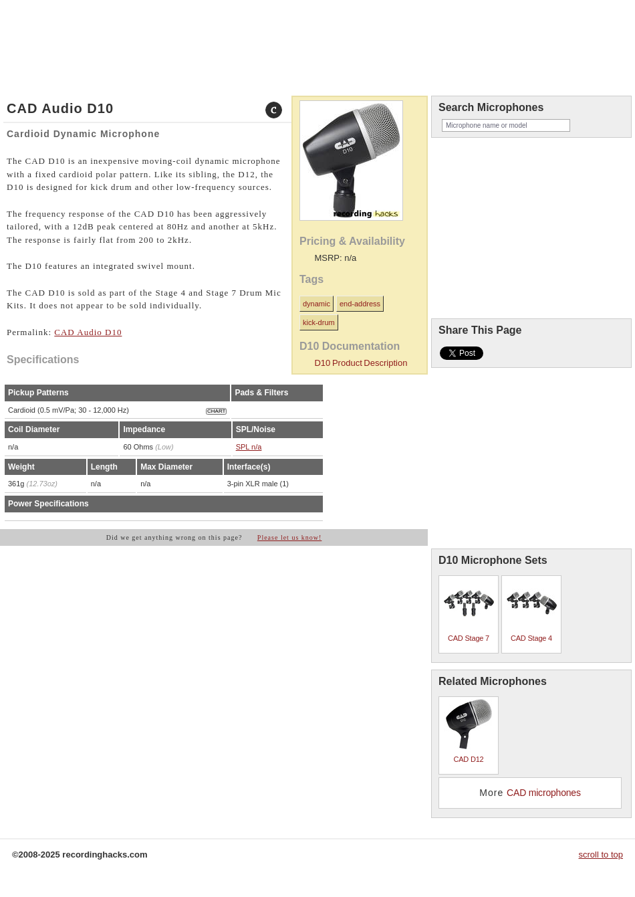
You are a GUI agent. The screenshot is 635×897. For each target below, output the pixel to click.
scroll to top (601, 855)
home (16, 22)
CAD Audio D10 (88, 332)
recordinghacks (528, 43)
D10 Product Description (360, 363)
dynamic (316, 304)
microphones (52, 22)
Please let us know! (289, 537)
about (93, 22)
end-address (360, 304)
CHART (216, 411)
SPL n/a (249, 447)
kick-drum (319, 322)
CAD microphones (544, 792)
